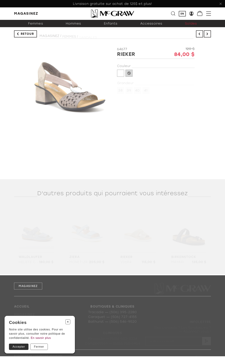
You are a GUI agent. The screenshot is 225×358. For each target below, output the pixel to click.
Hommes (73, 26)
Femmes (35, 26)
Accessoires (151, 26)
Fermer (39, 346)
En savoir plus (41, 337)
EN (182, 14)
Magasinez (49, 38)
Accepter (18, 346)
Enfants (111, 26)
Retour (27, 35)
